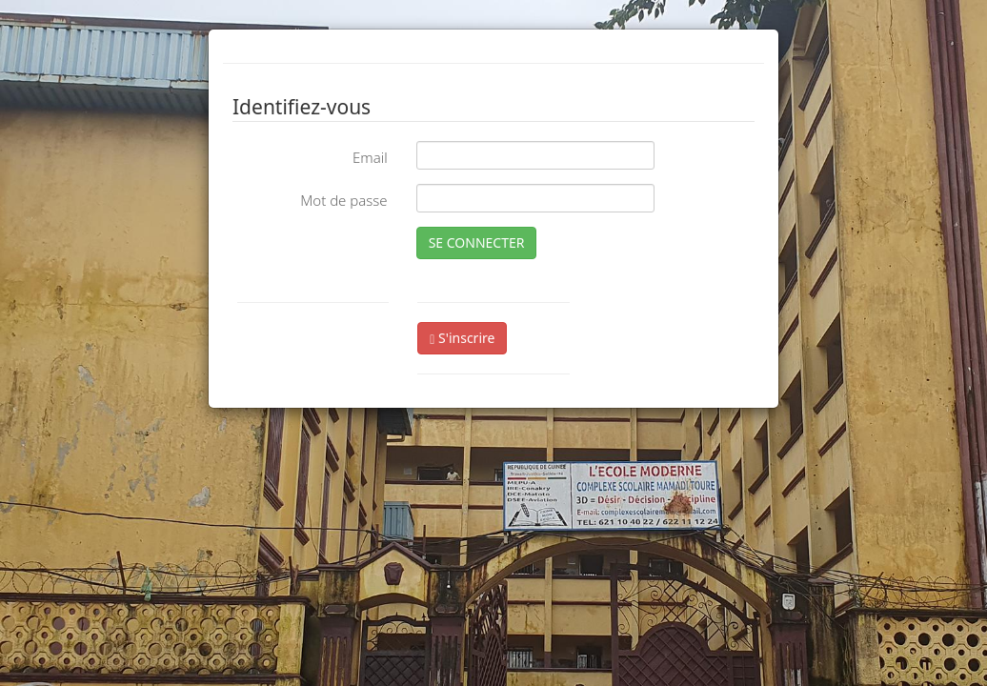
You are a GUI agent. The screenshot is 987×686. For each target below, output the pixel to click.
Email (370, 157)
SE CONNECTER (477, 242)
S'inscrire (462, 338)
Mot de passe (343, 200)
